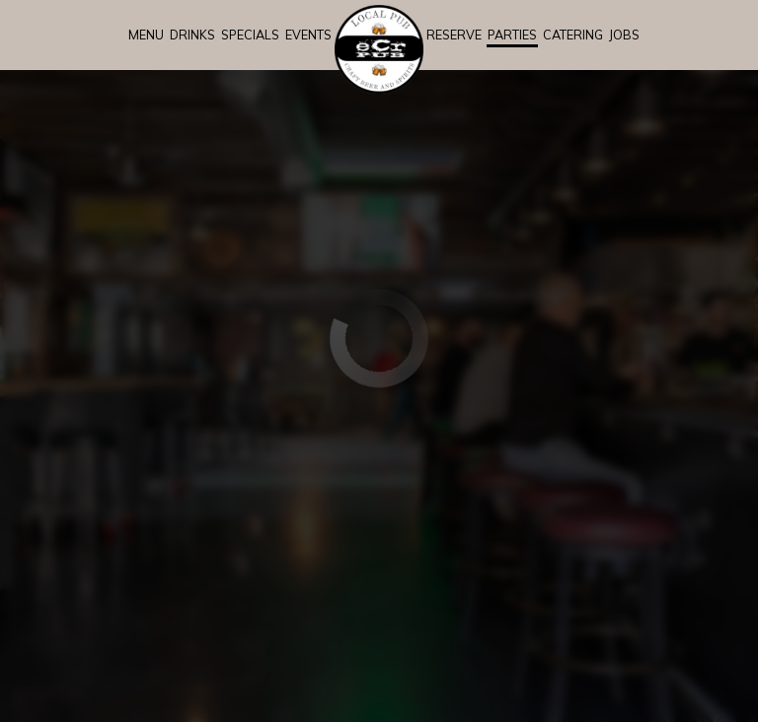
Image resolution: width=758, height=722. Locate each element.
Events (308, 34)
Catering (573, 34)
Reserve (454, 34)
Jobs (624, 34)
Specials (250, 34)
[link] (379, 49)
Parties (512, 34)
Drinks (192, 34)
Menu (146, 34)
